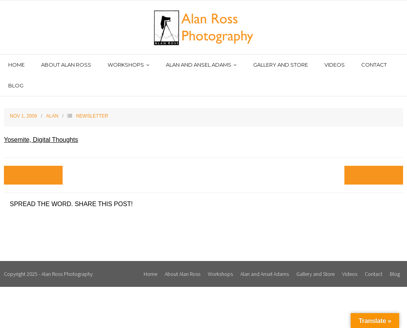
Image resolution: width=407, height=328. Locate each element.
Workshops (220, 273)
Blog (395, 273)
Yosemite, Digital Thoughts (41, 139)
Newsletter (92, 116)
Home (150, 273)
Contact (373, 273)
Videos (349, 273)
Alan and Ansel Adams (264, 273)
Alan (52, 116)
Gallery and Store (315, 273)
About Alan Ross (182, 273)
